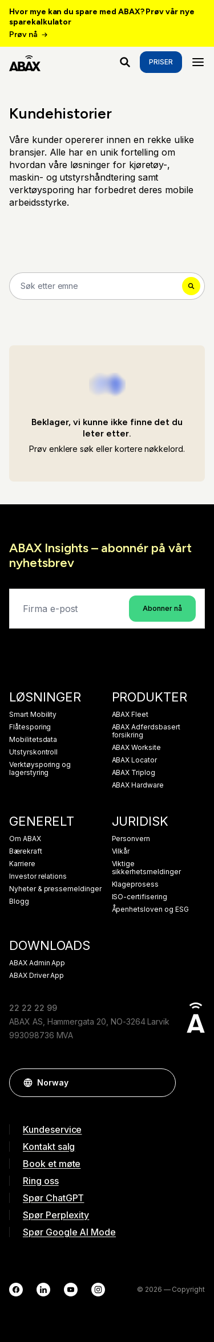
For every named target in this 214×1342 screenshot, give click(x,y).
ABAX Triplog (133, 773)
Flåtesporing (30, 727)
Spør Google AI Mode (69, 1232)
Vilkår (121, 851)
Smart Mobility (32, 715)
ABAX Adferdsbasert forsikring (146, 731)
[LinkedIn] (43, 1289)
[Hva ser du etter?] (125, 62)
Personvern (131, 839)
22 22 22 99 (32, 1008)
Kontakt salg (49, 1146)
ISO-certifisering (139, 897)
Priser (161, 62)
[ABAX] (25, 62)
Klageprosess (135, 884)
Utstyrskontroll (33, 752)
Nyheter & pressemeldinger (55, 889)
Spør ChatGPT (53, 1198)
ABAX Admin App (37, 963)
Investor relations (38, 876)
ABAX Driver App (36, 976)
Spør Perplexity (56, 1215)
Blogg (19, 901)
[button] (161, 1083)
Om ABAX (25, 839)
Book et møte (51, 1164)
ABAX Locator (134, 760)
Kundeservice (52, 1129)
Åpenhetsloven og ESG (150, 909)
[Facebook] (16, 1289)
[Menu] (198, 62)
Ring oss (41, 1181)
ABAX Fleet (130, 715)
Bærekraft (25, 851)
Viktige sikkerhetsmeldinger (146, 868)
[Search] (107, 286)
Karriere (22, 864)
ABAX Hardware (138, 785)
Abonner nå (162, 608)
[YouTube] (71, 1289)
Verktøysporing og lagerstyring (40, 769)
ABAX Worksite (136, 748)
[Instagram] (98, 1289)
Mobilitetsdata (33, 740)
